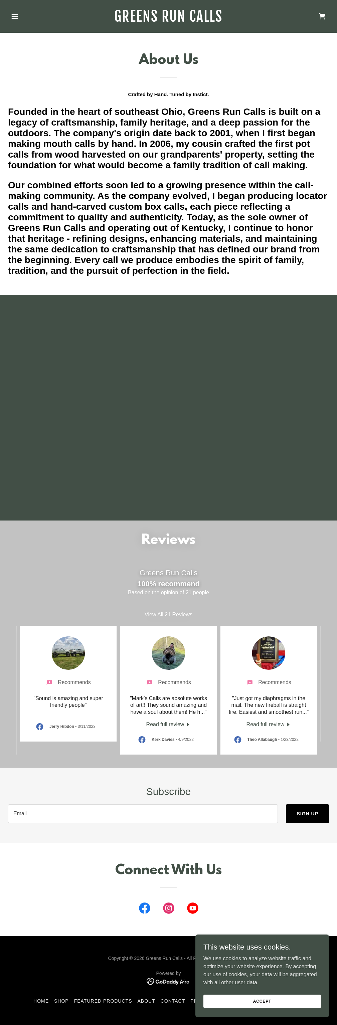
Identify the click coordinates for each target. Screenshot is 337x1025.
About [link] (146, 1001)
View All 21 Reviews (168, 614)
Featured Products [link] (103, 1001)
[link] (168, 20)
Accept (262, 1001)
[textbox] (143, 813)
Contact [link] (173, 1001)
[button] (32, 16)
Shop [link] (61, 1001)
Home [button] (41, 1001)
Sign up (307, 813)
